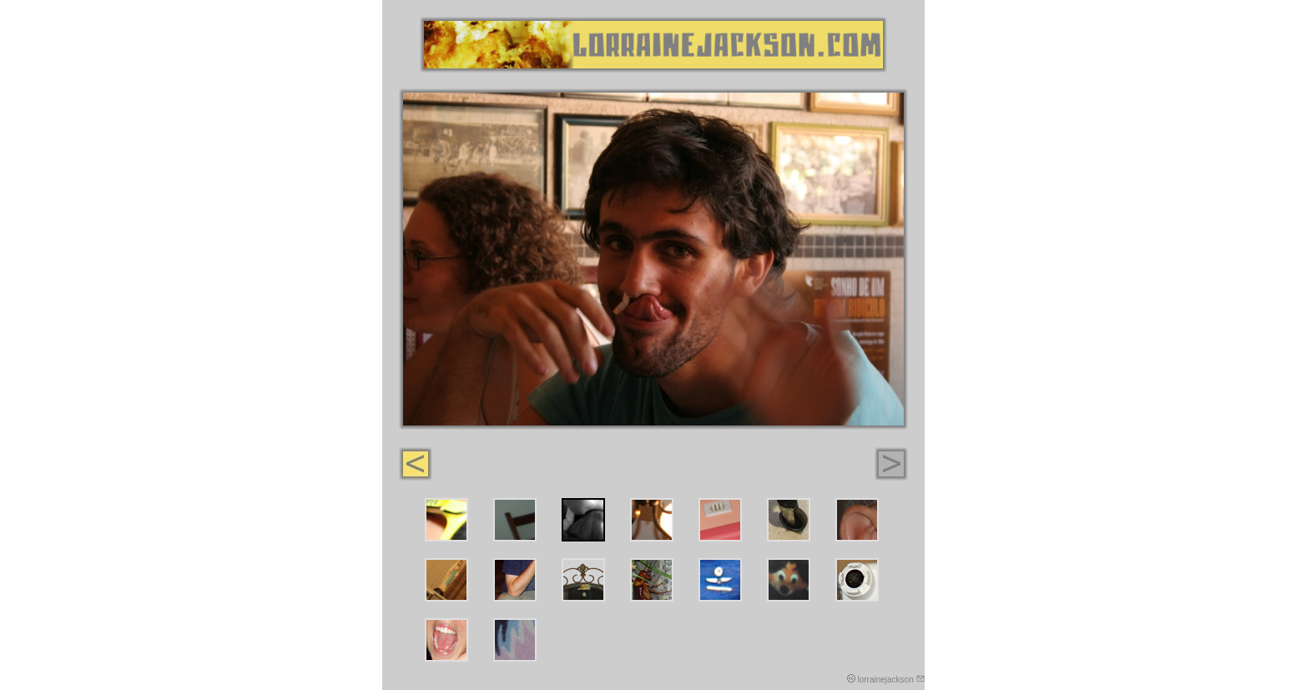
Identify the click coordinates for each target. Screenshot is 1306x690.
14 (857, 580)
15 (446, 640)
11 (651, 580)
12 (720, 580)
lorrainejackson (890, 679)
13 (788, 580)
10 (583, 580)
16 (515, 640)
